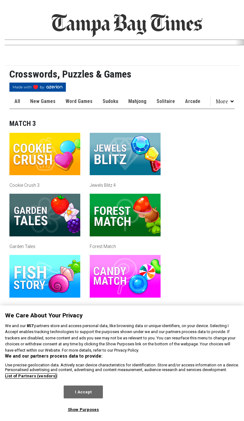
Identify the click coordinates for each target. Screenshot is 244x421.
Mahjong (137, 101)
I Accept (83, 392)
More (225, 101)
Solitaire (165, 101)
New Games (43, 101)
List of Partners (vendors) (31, 376)
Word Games (79, 101)
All (17, 101)
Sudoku (110, 101)
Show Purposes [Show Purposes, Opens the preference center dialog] (83, 409)
